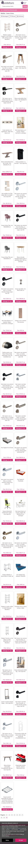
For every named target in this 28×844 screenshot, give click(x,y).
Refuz (7, 840)
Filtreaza (13, 16)
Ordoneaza (20, 16)
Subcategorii (5, 16)
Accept (21, 840)
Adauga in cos (7, 47)
